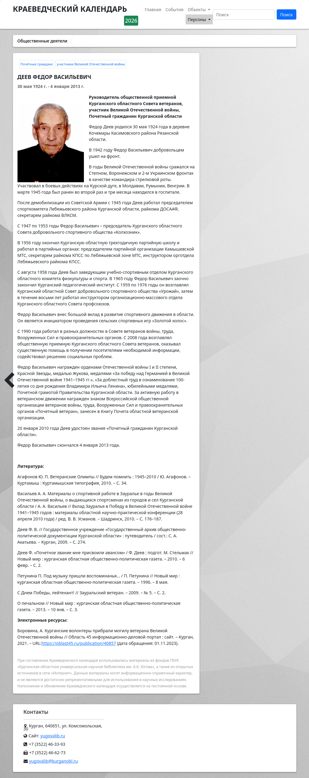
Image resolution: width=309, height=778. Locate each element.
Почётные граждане (37, 64)
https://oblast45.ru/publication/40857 (79, 643)
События (174, 9)
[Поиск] (244, 14)
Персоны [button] (197, 19)
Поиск (286, 14)
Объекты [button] (197, 9)
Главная (153, 9)
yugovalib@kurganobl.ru (53, 761)
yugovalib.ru (52, 736)
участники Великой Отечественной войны (91, 64)
